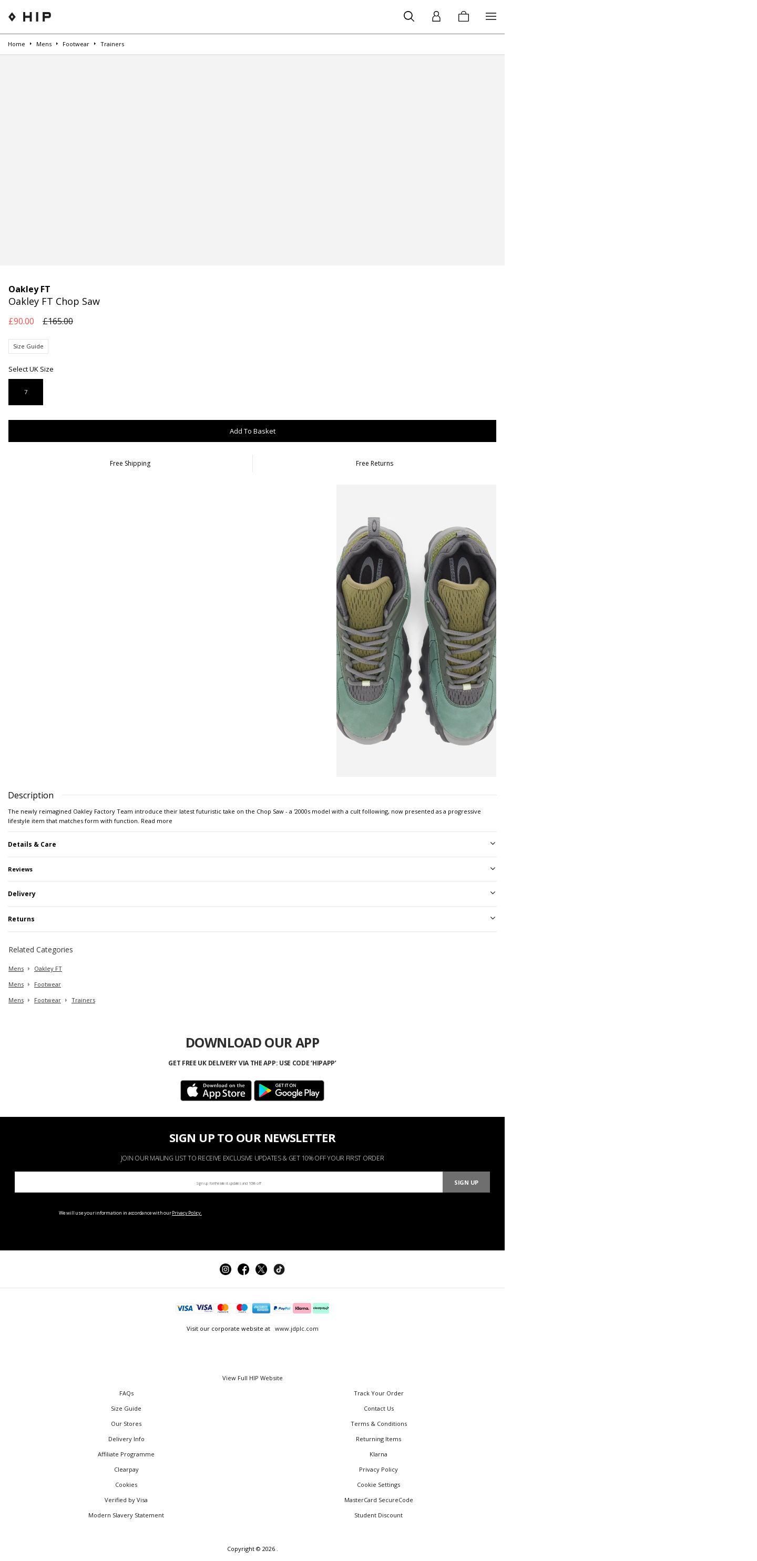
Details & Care (32, 844)
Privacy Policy (378, 1469)
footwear (47, 984)
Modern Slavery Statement (126, 1515)
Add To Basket (252, 431)
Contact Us (379, 1408)
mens (16, 968)
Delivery (22, 893)
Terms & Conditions (379, 1424)
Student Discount (378, 1515)
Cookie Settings (378, 1484)
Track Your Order (379, 1393)
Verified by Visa (126, 1500)
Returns (21, 919)
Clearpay (126, 1469)
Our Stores (126, 1424)
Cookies (126, 1484)
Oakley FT (48, 968)
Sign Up (466, 1182)
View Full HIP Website (252, 1378)
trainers (83, 1000)
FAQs (126, 1393)
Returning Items (378, 1439)
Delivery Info (126, 1439)
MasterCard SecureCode (378, 1500)
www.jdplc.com (296, 1328)
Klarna (378, 1454)
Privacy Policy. (187, 1212)
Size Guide (28, 346)
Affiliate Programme (126, 1454)
